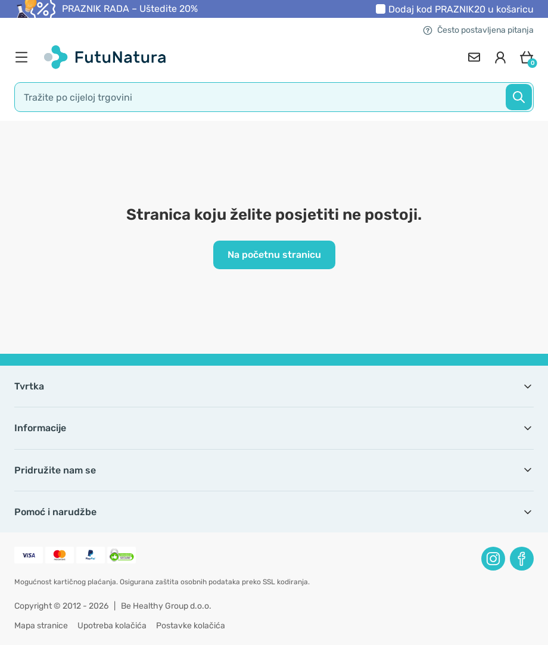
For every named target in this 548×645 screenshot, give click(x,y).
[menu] (24, 57)
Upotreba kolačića (112, 626)
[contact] (474, 57)
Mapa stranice (41, 626)
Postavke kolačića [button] (190, 626)
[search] (274, 97)
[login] (500, 57)
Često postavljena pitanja (478, 30)
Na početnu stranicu (274, 254)
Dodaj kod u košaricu (461, 9)
